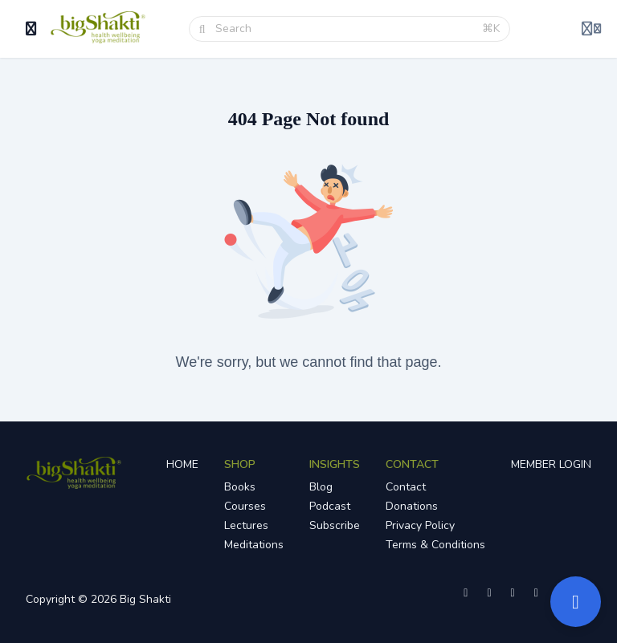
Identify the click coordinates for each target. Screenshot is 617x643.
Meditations (254, 544)
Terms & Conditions (435, 544)
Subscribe (334, 525)
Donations (412, 506)
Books (239, 486)
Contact (406, 486)
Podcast (329, 506)
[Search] (343, 29)
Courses (245, 506)
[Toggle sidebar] (31, 29)
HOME (182, 464)
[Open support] (575, 601)
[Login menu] (591, 29)
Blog (321, 486)
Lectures (246, 525)
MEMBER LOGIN (551, 464)
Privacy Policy (420, 525)
